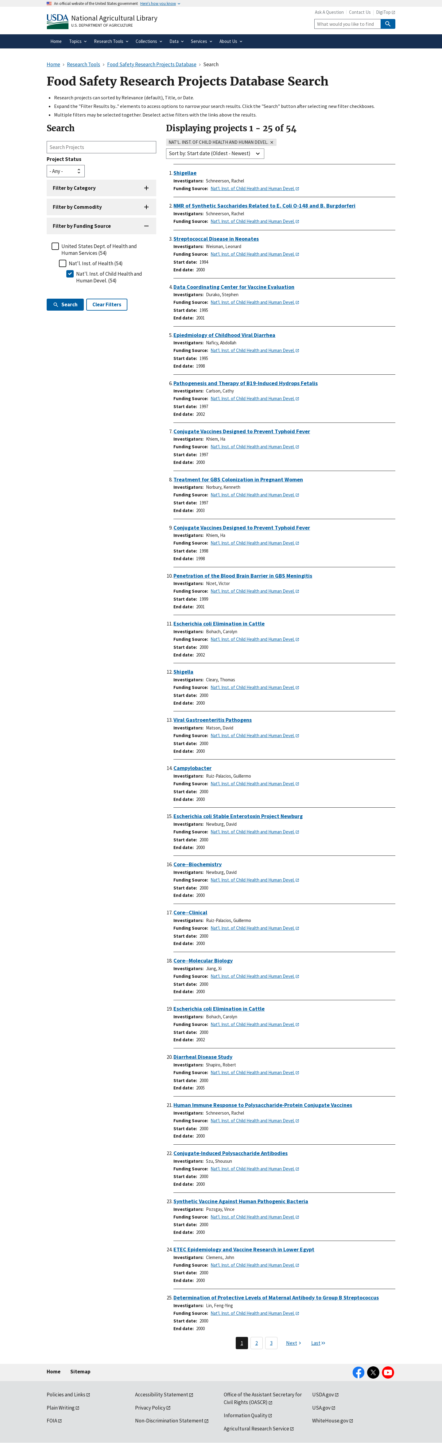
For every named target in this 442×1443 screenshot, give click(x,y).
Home (53, 1371)
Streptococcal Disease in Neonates (216, 238)
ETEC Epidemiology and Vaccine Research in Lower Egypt (243, 1249)
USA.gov (321, 1407)
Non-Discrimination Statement (169, 1420)
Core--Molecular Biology (203, 960)
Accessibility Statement (161, 1394)
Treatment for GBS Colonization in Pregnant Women (238, 479)
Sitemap (80, 1371)
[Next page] (294, 1343)
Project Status (64, 159)
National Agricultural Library (114, 17)
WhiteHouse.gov (330, 1420)
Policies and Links (66, 1394)
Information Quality (245, 1415)
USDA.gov (323, 1394)
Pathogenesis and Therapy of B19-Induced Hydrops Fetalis (245, 383)
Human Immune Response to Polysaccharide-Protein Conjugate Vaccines (262, 1104)
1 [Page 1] (242, 1343)
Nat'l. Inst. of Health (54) (96, 263)
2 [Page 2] (256, 1343)
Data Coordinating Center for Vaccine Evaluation (233, 286)
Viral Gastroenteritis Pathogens (212, 719)
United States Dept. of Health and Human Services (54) (99, 249)
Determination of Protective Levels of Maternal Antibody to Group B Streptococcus (276, 1297)
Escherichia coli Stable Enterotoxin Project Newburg (238, 816)
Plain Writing (61, 1407)
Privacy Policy (150, 1407)
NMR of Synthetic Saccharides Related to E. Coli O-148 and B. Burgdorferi (264, 205)
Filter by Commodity (77, 207)
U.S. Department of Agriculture (102, 25)
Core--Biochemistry (197, 864)
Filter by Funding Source (82, 226)
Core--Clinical (190, 912)
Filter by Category (74, 188)
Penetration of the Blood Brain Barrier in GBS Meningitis (242, 575)
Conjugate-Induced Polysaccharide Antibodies (230, 1153)
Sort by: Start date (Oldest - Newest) (209, 153)
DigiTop (383, 12)
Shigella (183, 671)
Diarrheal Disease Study (202, 1056)
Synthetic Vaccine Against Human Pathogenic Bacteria (240, 1201)
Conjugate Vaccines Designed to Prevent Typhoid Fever (241, 431)
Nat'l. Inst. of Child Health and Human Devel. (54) (109, 277)
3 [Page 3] (271, 1343)
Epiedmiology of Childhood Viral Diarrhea (224, 335)
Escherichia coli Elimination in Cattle (219, 623)
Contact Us (360, 12)
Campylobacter (192, 767)
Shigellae (184, 172)
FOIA (52, 1420)
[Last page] (318, 1343)
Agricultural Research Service (256, 1428)
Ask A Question (329, 12)
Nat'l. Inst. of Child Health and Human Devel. (253, 188)
